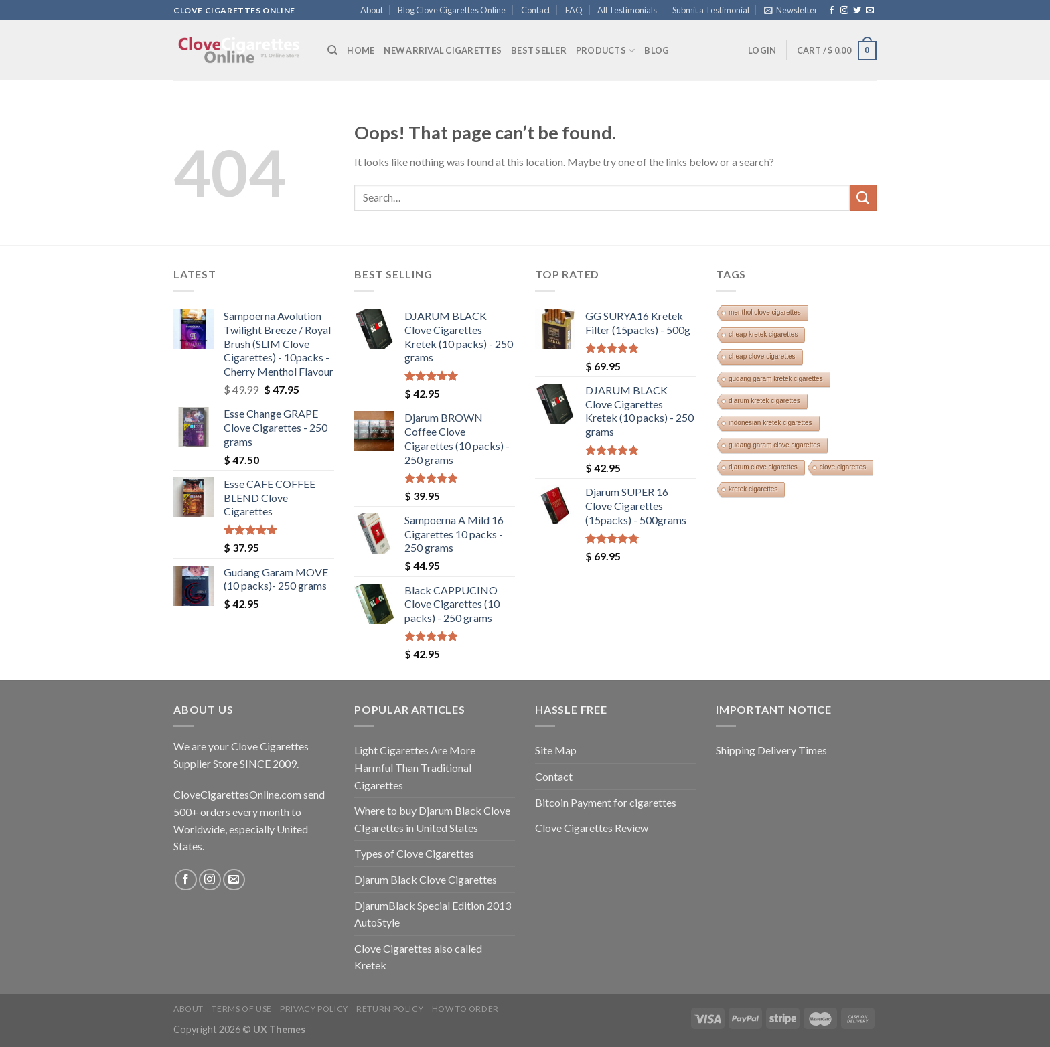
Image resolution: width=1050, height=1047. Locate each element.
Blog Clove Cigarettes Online (452, 10)
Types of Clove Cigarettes (414, 853)
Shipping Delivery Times (771, 750)
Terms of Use (241, 1008)
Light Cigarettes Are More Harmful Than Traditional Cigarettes (414, 767)
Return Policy (389, 1008)
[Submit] (863, 198)
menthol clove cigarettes (765, 312)
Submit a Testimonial (710, 10)
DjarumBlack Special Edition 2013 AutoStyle (432, 914)
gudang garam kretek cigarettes (776, 378)
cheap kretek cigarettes (763, 334)
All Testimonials (627, 10)
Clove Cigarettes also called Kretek (418, 957)
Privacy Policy (314, 1008)
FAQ (574, 10)
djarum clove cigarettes (763, 467)
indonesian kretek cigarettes (770, 422)
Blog (656, 50)
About (371, 10)
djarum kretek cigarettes (764, 400)
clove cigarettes (843, 467)
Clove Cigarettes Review (591, 827)
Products (605, 50)
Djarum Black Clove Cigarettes (425, 879)
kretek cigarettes (753, 489)
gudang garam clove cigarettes (774, 445)
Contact (535, 10)
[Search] (332, 50)
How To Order (465, 1008)
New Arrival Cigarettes (443, 50)
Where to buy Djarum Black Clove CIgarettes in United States (432, 819)
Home (360, 50)
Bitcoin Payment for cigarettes (605, 802)
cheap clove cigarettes (762, 356)
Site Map (556, 750)
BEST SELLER (539, 50)
